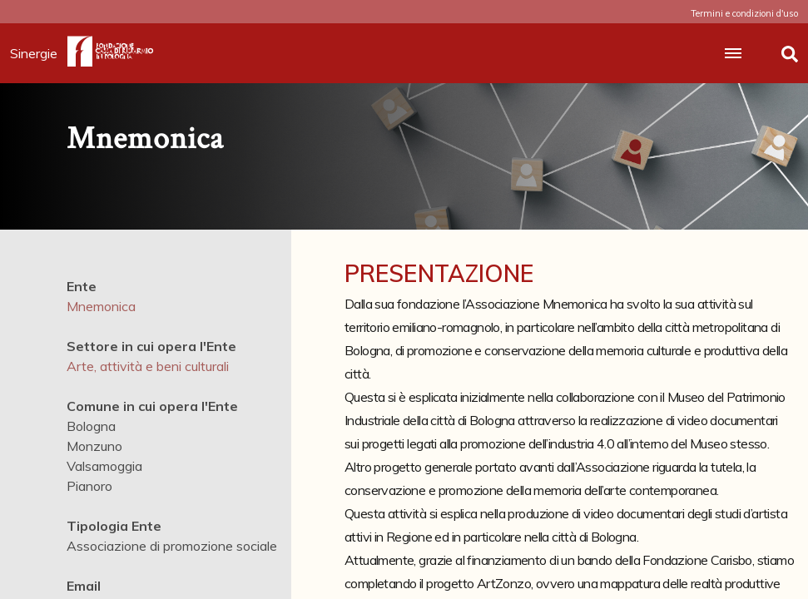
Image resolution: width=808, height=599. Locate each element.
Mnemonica (101, 306)
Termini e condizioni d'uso (744, 13)
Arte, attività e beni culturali (148, 366)
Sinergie (38, 53)
